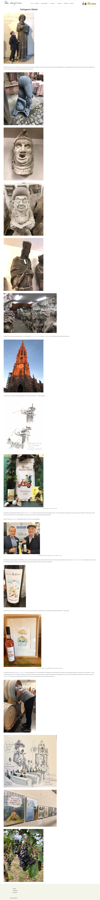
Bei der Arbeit (45, 3)
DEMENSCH (66, 3)
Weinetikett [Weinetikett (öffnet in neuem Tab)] (47, 336)
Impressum (15, 892)
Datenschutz (15, 890)
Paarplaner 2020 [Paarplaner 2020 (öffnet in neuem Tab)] (28, 513)
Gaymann (37, 3)
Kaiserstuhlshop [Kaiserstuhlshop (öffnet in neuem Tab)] (7, 676)
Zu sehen (53, 3)
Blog (32, 3)
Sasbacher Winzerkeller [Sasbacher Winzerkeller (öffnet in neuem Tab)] (77, 559)
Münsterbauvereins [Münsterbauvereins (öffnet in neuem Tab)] (34, 336)
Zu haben (59, 3)
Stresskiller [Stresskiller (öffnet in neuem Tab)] (14, 519)
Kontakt (72, 3)
